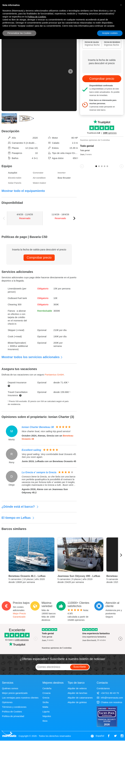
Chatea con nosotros (109, 702)
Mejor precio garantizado (15, 693)
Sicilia (45, 702)
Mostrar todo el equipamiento (23, 190)
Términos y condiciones (14, 707)
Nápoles (46, 716)
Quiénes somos (10, 688)
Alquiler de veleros (77, 688)
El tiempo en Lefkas (18, 517)
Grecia (45, 697)
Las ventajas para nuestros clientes (20, 697)
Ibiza (44, 720)
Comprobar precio (39, 257)
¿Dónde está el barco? (20, 506)
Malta (45, 707)
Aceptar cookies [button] (110, 33)
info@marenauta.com (110, 697)
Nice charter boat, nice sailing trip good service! (46, 431)
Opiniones (7, 702)
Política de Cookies (12, 711)
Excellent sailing (31, 450)
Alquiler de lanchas (77, 693)
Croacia (46, 693)
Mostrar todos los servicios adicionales (32, 357)
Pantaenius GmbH (54, 374)
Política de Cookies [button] (36, 16)
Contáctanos (103, 688)
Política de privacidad (13, 716)
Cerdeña (46, 688)
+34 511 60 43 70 (108, 693)
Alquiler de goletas (77, 702)
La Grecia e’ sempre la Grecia (39, 472)
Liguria (45, 711)
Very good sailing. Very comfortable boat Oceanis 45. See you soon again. (49, 455)
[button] (120, 4)
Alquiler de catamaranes (80, 697)
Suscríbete (79, 666)
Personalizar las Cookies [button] (19, 33)
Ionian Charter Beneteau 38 (38, 427)
